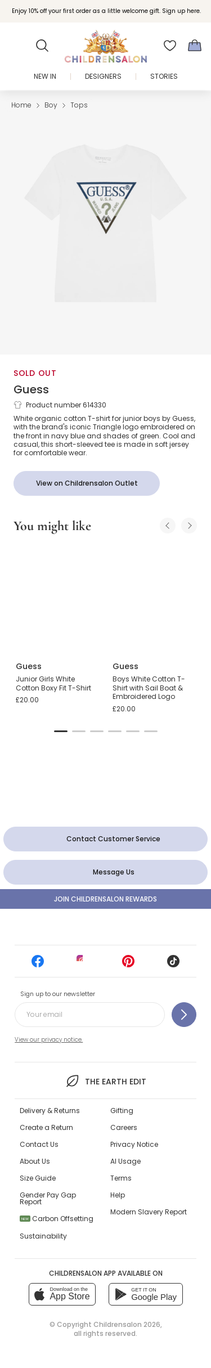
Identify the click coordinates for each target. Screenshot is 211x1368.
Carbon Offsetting (56, 1218)
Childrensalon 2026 (126, 1324)
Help (117, 1195)
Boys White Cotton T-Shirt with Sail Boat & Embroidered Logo (149, 688)
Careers (123, 1127)
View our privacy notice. (49, 1039)
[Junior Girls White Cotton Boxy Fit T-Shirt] (57, 597)
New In (45, 76)
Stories (164, 76)
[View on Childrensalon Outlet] (87, 483)
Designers (103, 76)
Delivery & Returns (50, 1110)
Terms (121, 1178)
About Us (35, 1161)
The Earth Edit (105, 1081)
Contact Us (39, 1144)
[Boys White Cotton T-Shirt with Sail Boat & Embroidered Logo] (154, 597)
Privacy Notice (134, 1144)
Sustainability (43, 1236)
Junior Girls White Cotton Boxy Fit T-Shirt (53, 683)
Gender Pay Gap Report (48, 1198)
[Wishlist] (170, 45)
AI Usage (125, 1161)
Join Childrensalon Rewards (105, 899)
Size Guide (38, 1178)
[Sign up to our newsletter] (184, 1014)
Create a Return (46, 1127)
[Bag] (194, 45)
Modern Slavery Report (148, 1212)
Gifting (121, 1110)
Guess (31, 389)
